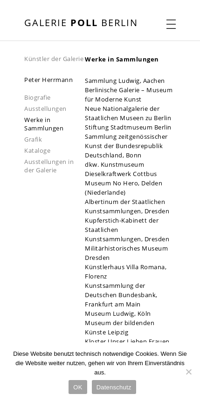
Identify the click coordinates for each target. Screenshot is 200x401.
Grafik (33, 139)
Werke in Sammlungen (43, 124)
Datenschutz (114, 387)
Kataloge (37, 150)
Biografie (37, 97)
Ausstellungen (45, 108)
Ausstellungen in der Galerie (49, 165)
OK (77, 387)
